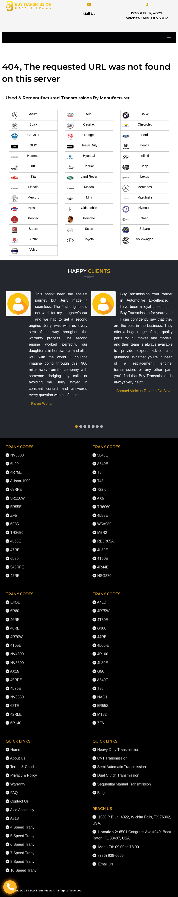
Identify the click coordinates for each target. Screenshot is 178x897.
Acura (24, 115)
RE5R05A (105, 537)
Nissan (24, 209)
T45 (100, 477)
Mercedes (137, 188)
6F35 (14, 520)
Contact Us (19, 797)
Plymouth (136, 209)
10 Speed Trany (23, 866)
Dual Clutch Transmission (118, 772)
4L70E (15, 685)
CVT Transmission (112, 754)
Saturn (24, 230)
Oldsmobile (82, 209)
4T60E (102, 555)
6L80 (14, 555)
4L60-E (103, 642)
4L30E (102, 546)
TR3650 (16, 529)
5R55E (16, 503)
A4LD (101, 598)
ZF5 (13, 512)
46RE (14, 616)
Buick (24, 125)
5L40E (102, 451)
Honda (135, 146)
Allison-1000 (20, 477)
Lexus (135, 177)
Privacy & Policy (23, 772)
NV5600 (17, 659)
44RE (101, 633)
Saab (135, 219)
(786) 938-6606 (110, 852)
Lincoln (24, 188)
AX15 (14, 668)
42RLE (16, 711)
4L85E (102, 512)
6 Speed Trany (22, 841)
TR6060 (103, 503)
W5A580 (104, 520)
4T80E (102, 616)
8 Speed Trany (22, 858)
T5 (99, 469)
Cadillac (81, 125)
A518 (14, 815)
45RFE (16, 676)
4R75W (103, 607)
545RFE (17, 563)
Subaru (136, 230)
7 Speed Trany (22, 849)
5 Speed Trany (22, 832)
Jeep (135, 167)
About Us (17, 754)
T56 (100, 685)
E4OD (15, 598)
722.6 (101, 486)
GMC (24, 146)
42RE (14, 572)
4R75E (16, 469)
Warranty (17, 780)
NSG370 (104, 572)
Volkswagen (137, 240)
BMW (135, 115)
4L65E (15, 537)
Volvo (24, 250)
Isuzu (24, 167)
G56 (100, 668)
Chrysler (25, 136)
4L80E (102, 659)
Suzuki (24, 240)
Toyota (80, 240)
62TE (14, 702)
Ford (135, 136)
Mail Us (89, 13)
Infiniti (135, 157)
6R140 (15, 719)
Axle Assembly (22, 806)
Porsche (81, 219)
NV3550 (17, 693)
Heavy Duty (82, 146)
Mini (79, 198)
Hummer (25, 157)
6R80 (14, 607)
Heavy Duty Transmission (118, 746)
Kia (23, 177)
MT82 (102, 711)
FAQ (14, 789)
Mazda (80, 188)
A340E (102, 460)
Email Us (104, 860)
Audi (79, 115)
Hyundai (81, 157)
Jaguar (80, 167)
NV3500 (17, 451)
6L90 (14, 460)
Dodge (80, 136)
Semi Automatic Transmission (121, 763)
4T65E (15, 642)
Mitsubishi (137, 198)
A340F (102, 676)
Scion (80, 230)
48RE (14, 624)
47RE (14, 546)
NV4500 (17, 650)
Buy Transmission (42, 890)
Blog (101, 789)
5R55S (102, 702)
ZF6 (100, 719)
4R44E (102, 563)
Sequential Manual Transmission (124, 780)
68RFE (16, 486)
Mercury (25, 198)
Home (15, 746)
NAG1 (102, 693)
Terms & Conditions (26, 763)
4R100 (102, 650)
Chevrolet (137, 125)
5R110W (17, 494)
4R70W (16, 633)
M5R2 (102, 529)
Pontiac (25, 219)
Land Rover (82, 177)
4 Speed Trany (22, 823)
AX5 (100, 494)
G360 (101, 624)
